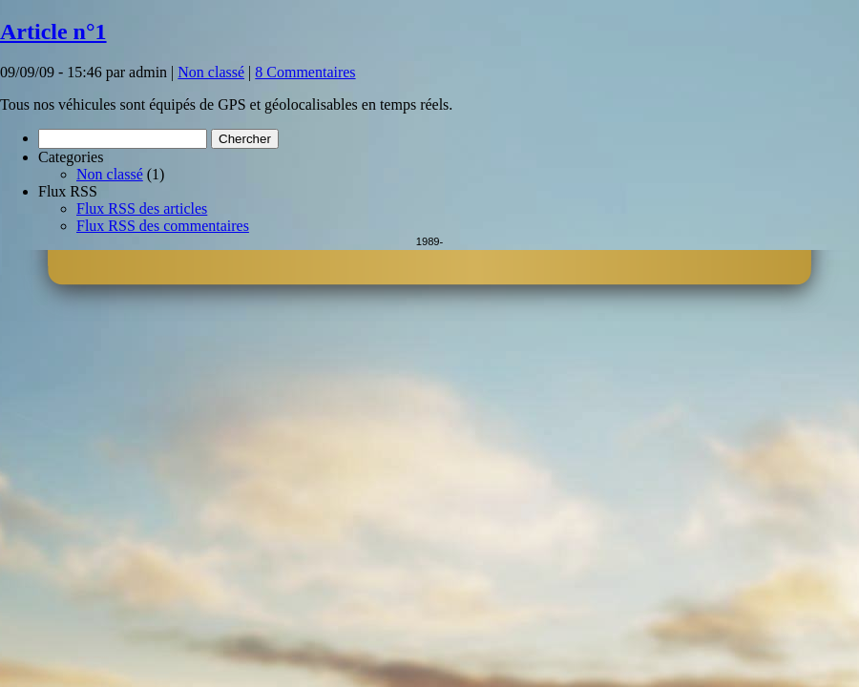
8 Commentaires (305, 72)
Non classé (211, 72)
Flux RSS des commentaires (162, 226)
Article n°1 (53, 31)
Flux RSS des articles (141, 208)
